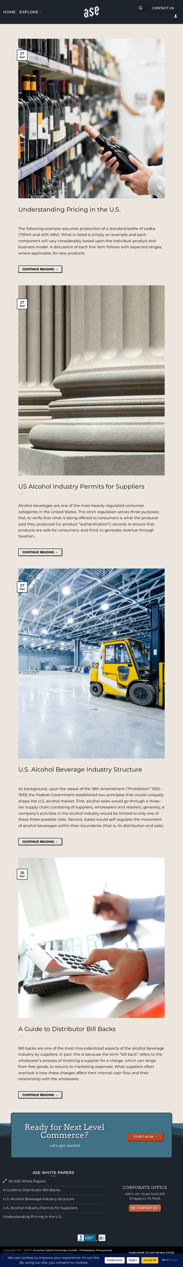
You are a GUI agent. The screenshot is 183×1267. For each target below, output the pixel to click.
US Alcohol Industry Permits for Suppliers (81, 486)
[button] (140, 8)
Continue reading (40, 269)
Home (9, 12)
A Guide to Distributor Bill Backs (67, 1029)
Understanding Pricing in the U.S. (69, 209)
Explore (30, 12)
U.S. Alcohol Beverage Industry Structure (80, 769)
